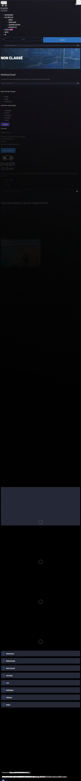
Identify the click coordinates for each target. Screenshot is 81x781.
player (8, 705)
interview (9, 675)
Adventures (10, 653)
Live (7, 683)
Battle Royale (10, 661)
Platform (9, 697)
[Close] (76, 4)
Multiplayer (10, 690)
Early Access (10, 668)
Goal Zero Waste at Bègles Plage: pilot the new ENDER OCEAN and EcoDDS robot (34, 777)
